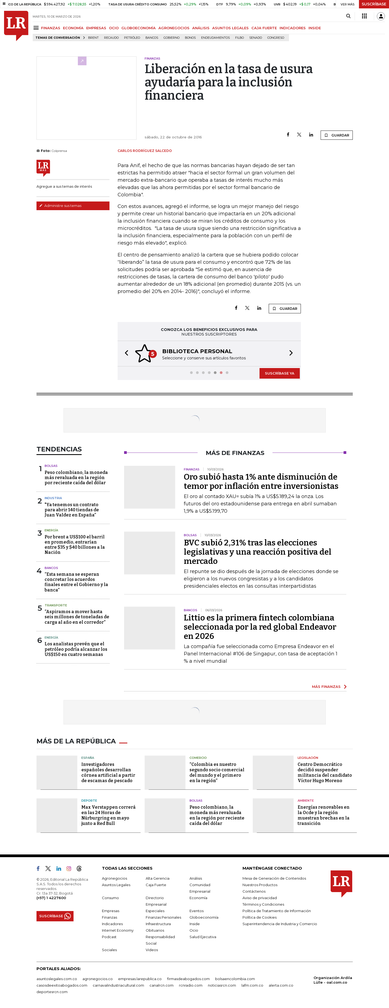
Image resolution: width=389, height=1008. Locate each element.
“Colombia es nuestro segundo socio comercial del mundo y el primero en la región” (216, 772)
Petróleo (132, 38)
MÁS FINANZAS (326, 686)
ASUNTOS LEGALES (230, 28)
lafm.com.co (252, 985)
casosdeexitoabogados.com (61, 985)
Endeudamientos (215, 38)
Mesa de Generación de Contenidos (274, 878)
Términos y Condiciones (263, 904)
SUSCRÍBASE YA (279, 373)
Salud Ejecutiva (202, 937)
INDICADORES (293, 28)
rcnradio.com (190, 985)
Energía (51, 530)
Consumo (110, 898)
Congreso (275, 38)
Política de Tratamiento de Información (276, 911)
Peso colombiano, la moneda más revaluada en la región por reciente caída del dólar (76, 477)
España (87, 758)
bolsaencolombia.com (235, 979)
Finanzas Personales (163, 917)
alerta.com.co (281, 985)
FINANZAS (50, 28)
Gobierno (171, 38)
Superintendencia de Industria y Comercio (279, 924)
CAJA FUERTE (264, 28)
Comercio (198, 758)
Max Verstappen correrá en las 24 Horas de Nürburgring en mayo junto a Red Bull (108, 815)
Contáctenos (253, 891)
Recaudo (111, 38)
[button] (125, 353)
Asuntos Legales (116, 885)
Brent (93, 38)
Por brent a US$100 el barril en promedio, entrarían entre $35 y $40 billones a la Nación (75, 544)
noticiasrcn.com (222, 985)
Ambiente (306, 800)
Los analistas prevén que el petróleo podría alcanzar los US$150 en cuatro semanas (76, 649)
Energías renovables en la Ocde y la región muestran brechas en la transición (324, 815)
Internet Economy (118, 930)
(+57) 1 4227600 (51, 898)
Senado (255, 38)
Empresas (110, 911)
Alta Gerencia (157, 878)
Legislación (308, 758)
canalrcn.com (161, 985)
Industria (53, 498)
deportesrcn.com (52, 992)
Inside (194, 924)
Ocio (193, 930)
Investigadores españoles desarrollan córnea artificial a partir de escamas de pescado (108, 772)
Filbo (239, 38)
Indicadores (112, 924)
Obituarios (155, 930)
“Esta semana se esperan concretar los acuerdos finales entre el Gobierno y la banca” (76, 582)
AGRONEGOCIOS (173, 28)
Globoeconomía (203, 917)
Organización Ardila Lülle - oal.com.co (333, 980)
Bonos (190, 38)
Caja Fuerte (156, 885)
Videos (152, 950)
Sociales (109, 950)
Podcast (109, 937)
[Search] (348, 16)
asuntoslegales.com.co (56, 979)
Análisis (195, 878)
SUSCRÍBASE (374, 4)
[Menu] (37, 27)
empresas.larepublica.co (140, 979)
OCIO (114, 28)
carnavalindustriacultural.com (118, 985)
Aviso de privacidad (259, 898)
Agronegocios (114, 878)
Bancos (151, 38)
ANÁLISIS (201, 28)
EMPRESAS (96, 28)
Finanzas (109, 917)
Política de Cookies (259, 917)
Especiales (155, 911)
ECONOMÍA (73, 28)
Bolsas (51, 466)
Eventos (196, 911)
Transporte (56, 605)
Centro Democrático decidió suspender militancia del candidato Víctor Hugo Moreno (325, 772)
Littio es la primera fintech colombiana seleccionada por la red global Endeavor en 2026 (260, 627)
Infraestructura (158, 924)
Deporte (89, 800)
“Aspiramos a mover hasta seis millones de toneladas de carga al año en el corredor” (77, 617)
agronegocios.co (97, 979)
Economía (198, 898)
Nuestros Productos (259, 885)
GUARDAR (336, 135)
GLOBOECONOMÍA (138, 28)
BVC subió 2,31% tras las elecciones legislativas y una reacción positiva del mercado (257, 552)
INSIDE (314, 28)
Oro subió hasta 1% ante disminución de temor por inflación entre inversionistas (261, 481)
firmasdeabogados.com (188, 979)
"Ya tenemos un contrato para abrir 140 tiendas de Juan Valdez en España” (72, 510)
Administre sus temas (60, 205)
